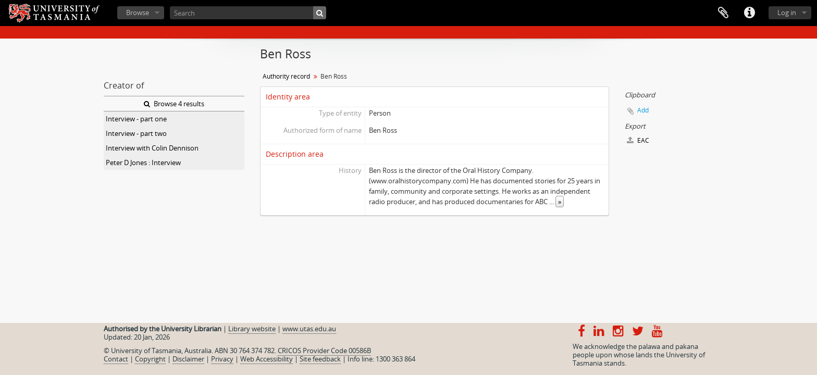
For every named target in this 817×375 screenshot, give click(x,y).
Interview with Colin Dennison (152, 148)
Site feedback (320, 359)
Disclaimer (188, 359)
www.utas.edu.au (309, 328)
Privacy (222, 359)
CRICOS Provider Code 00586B (324, 350)
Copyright (150, 359)
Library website (252, 328)
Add (643, 110)
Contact (116, 359)
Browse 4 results (174, 103)
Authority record (286, 76)
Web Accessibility (266, 359)
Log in (786, 12)
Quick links (749, 13)
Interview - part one (136, 118)
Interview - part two (136, 133)
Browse (137, 12)
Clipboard (723, 13)
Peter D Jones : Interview (143, 162)
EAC (638, 140)
